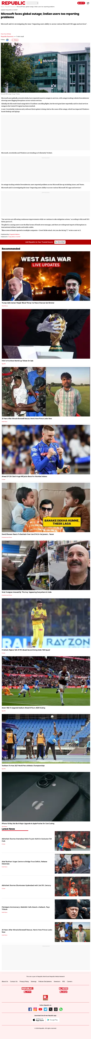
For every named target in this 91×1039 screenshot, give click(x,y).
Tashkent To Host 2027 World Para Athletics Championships (23, 766)
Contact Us (14, 981)
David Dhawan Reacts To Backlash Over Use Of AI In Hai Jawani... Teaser (28, 534)
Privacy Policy (24, 981)
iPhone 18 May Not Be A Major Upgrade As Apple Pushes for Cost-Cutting (28, 823)
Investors (57, 981)
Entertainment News (7, 537)
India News (4, 421)
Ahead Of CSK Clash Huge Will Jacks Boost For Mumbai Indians (24, 476)
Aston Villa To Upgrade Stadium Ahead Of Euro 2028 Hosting (23, 708)
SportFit (4, 363)
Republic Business (7, 36)
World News (5, 305)
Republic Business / (10, 6)
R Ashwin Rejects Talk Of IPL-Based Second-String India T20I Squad (26, 650)
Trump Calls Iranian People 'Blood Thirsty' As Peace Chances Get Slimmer (28, 303)
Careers (69, 981)
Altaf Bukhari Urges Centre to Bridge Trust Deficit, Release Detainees (24, 862)
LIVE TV (81, 3)
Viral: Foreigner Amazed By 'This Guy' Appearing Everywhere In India (27, 592)
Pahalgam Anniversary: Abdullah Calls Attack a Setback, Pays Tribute (26, 908)
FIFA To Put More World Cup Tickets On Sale (17, 361)
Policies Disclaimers (45, 981)
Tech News (4, 826)
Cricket (3, 479)
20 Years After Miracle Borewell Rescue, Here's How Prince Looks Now (27, 418)
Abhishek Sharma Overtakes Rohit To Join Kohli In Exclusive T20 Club (27, 840)
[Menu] (87, 3)
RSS (63, 981)
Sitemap (33, 981)
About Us (5, 981)
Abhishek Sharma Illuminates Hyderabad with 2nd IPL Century (26, 885)
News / (3, 6)
